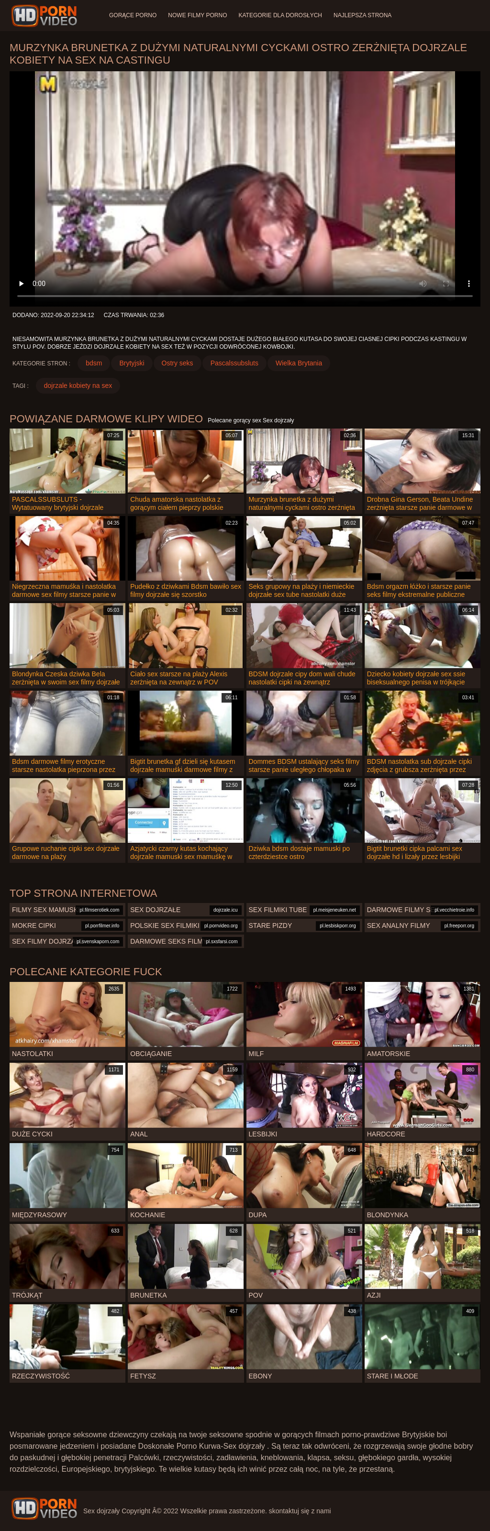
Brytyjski (131, 363)
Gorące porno (132, 15)
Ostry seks (177, 363)
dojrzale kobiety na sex (78, 385)
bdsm (94, 363)
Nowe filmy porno (197, 15)
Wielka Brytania (299, 363)
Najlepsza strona (362, 15)
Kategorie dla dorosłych (280, 15)
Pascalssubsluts (234, 363)
